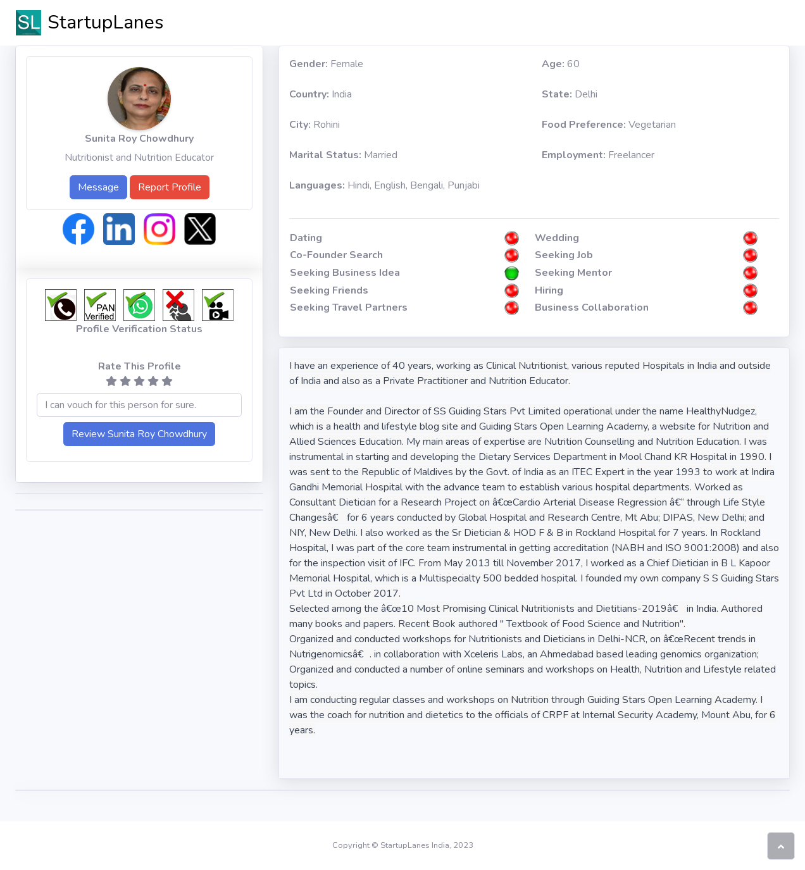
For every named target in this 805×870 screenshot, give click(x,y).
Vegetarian (609, 125)
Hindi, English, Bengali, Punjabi (384, 185)
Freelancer (598, 155)
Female (326, 64)
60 (561, 64)
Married (343, 155)
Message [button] (98, 187)
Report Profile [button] (169, 187)
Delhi (569, 94)
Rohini (314, 125)
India (320, 94)
